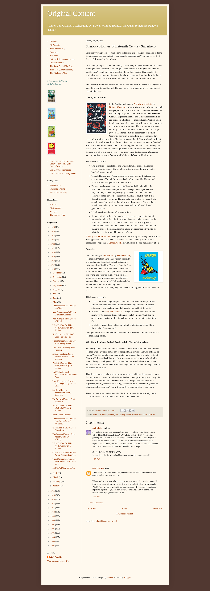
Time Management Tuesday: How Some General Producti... (64, 421)
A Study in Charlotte (143, 104)
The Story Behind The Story (61, 66)
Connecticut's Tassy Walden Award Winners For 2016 (63, 453)
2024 (52, 235)
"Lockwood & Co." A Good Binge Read (63, 429)
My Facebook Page (58, 48)
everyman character (113, 311)
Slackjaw (53, 211)
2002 (52, 545)
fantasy (105, 414)
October (56, 281)
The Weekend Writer (58, 73)
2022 (52, 244)
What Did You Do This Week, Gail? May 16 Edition (62, 365)
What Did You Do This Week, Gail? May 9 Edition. (61, 408)
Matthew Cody (123, 255)
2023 (52, 240)
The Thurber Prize (57, 215)
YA (154, 414)
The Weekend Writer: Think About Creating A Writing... (64, 436)
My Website (55, 45)
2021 (52, 248)
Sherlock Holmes (145, 414)
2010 (52, 512)
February (57, 482)
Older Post (157, 509)
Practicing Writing (57, 189)
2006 (52, 529)
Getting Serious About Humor (62, 59)
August (56, 289)
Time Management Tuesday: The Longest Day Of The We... (64, 383)
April (55, 473)
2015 (52, 491)
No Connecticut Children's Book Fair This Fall (63, 335)
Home (124, 509)
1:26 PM (96, 459)
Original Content (71, 13)
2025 (52, 231)
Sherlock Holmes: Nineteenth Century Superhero (61, 392)
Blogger (127, 577)
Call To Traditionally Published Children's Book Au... (64, 374)
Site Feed (54, 55)
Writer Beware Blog (58, 192)
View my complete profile (58, 561)
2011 (52, 508)
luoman (110, 577)
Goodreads (54, 52)
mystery (122, 414)
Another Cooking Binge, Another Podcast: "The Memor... (63, 356)
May (55, 302)
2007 (52, 525)
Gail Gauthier (98, 468)
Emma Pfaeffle (116, 242)
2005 (52, 533)
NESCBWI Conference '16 (63, 468)
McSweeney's (55, 208)
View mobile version (124, 514)
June (55, 298)
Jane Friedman (56, 185)
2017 (52, 265)
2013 (52, 499)
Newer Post (91, 509)
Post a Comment (96, 503)
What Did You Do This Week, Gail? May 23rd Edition (62, 327)
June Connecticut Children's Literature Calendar (64, 313)
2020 (52, 252)
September (57, 285)
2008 (52, 520)
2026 (52, 227)
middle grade (113, 414)
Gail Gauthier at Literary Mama (63, 173)
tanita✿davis (98, 428)
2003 (52, 541)
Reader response (132, 414)
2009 (95, 414)
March (56, 477)
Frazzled (53, 204)
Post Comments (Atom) (107, 521)
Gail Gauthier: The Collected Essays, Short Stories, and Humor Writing (62, 164)
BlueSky (53, 41)
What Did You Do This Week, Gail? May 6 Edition (61, 446)
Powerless (108, 255)
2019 (52, 256)
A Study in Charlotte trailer (98, 236)
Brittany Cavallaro (117, 107)
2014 (52, 495)
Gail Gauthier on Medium (60, 170)
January (56, 486)
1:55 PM (96, 497)
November (57, 277)
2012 (52, 503)
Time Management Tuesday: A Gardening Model (64, 342)
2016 (99, 414)
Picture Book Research (61, 415)
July (55, 294)
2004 (52, 537)
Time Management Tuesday (61, 70)
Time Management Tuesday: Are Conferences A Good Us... (64, 461)
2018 (52, 261)
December (57, 273)
